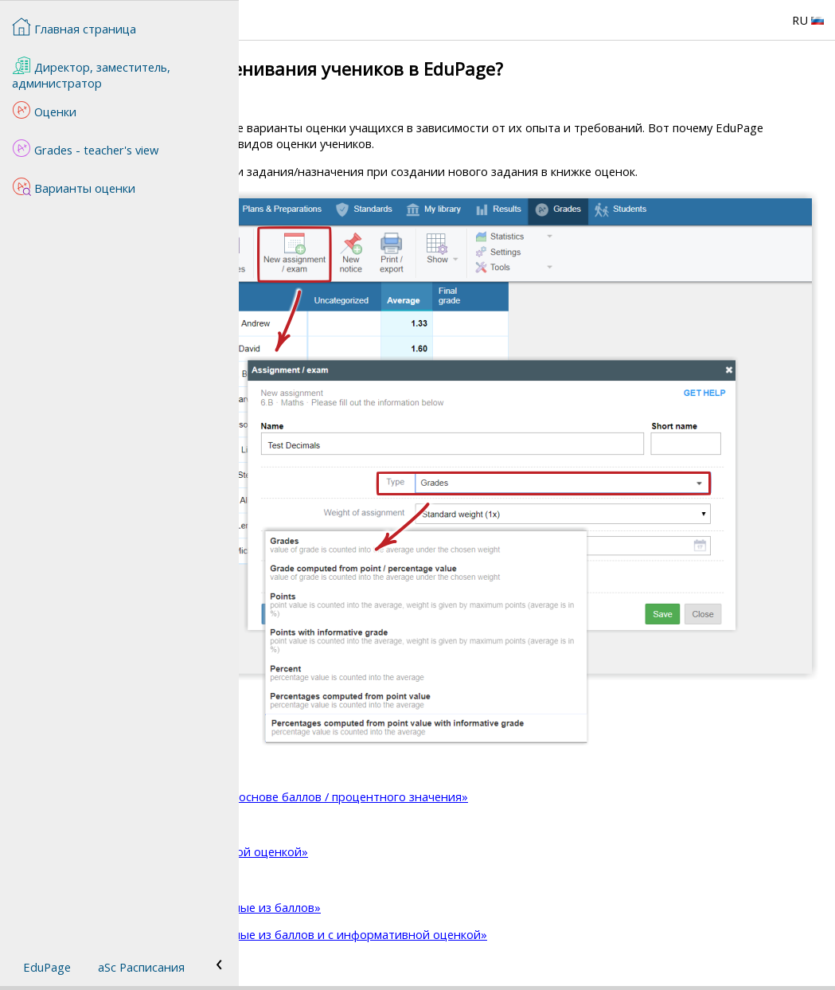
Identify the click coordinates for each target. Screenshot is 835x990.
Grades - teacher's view (85, 148)
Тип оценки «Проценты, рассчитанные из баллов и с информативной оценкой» (500, 950)
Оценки (44, 109)
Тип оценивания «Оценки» (349, 784)
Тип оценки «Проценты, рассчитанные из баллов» (417, 923)
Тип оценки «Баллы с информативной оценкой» (410, 867)
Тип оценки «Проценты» (344, 895)
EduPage (47, 967)
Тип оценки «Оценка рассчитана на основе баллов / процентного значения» (490, 812)
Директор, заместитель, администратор (91, 73)
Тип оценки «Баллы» (332, 840)
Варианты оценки (73, 186)
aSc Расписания (141, 967)
